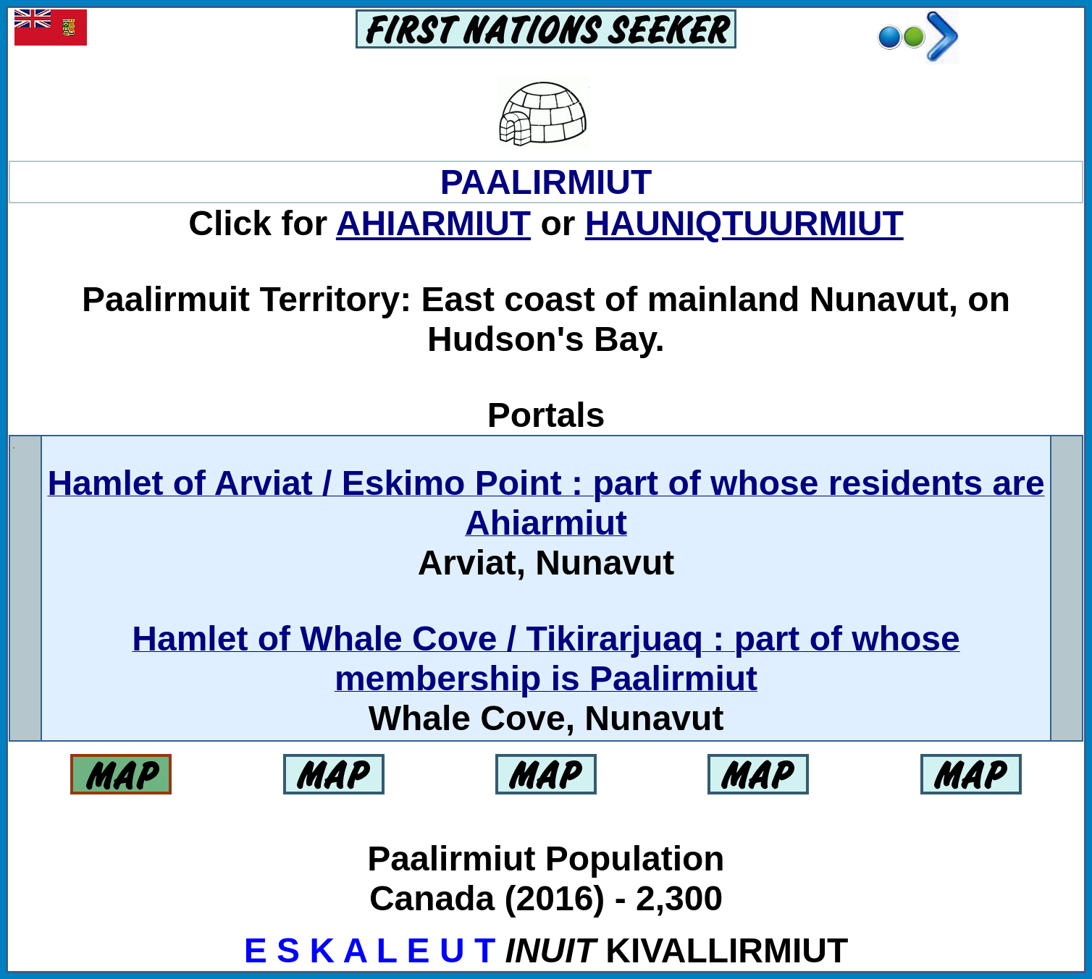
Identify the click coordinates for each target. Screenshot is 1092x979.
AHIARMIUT (433, 223)
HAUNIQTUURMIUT (744, 223)
